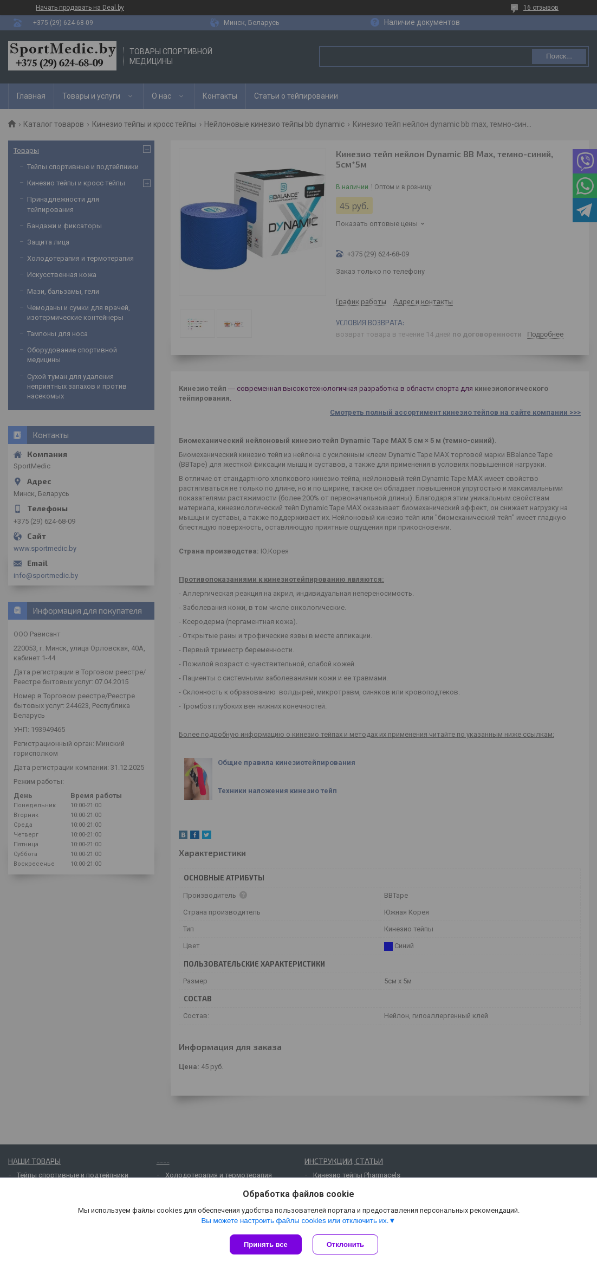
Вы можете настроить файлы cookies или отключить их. (294, 1221)
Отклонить (345, 1244)
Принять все (266, 1244)
